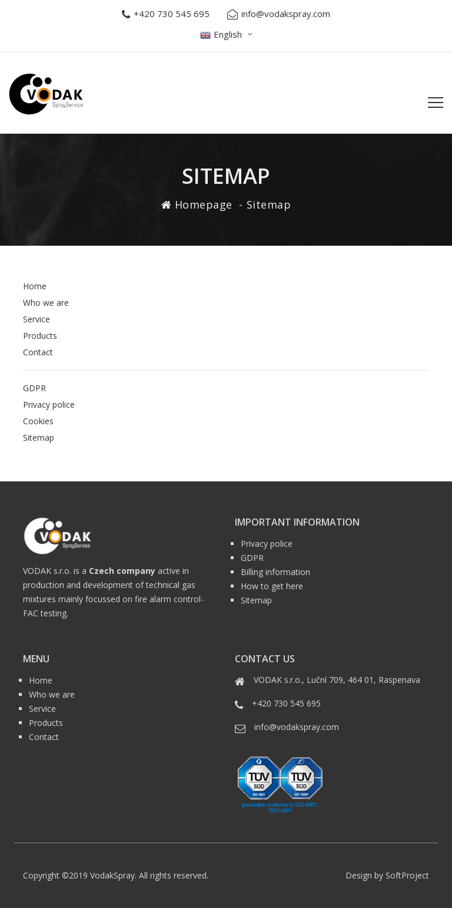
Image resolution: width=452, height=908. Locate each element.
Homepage (203, 204)
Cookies (38, 421)
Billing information (275, 571)
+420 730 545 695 (166, 14)
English (221, 34)
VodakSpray (112, 875)
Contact (38, 352)
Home (34, 286)
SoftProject (407, 875)
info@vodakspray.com (278, 14)
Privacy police (49, 404)
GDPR (34, 388)
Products (40, 335)
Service (36, 319)
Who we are (46, 302)
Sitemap (38, 437)
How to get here (272, 586)
